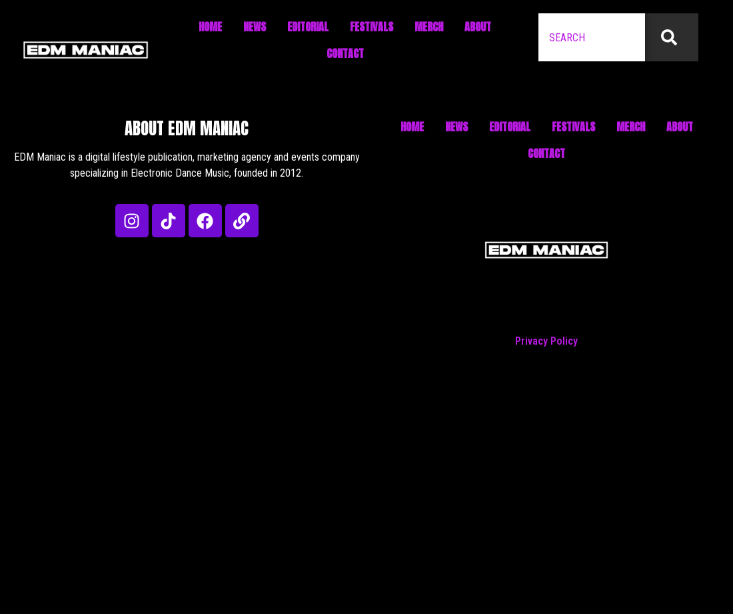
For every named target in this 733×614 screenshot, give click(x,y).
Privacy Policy (546, 341)
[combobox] (591, 37)
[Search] (671, 37)
